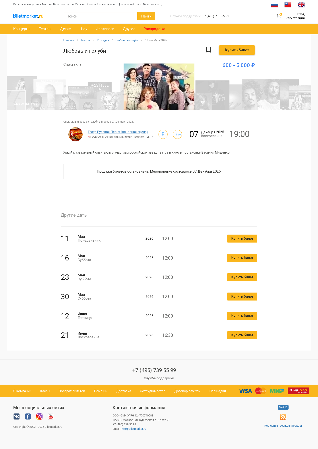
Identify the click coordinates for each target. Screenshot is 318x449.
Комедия (103, 40)
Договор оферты (187, 391)
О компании (22, 391)
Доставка (123, 391)
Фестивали (105, 29)
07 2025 (156, 40)
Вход (301, 14)
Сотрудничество (152, 391)
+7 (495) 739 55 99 (154, 370)
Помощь (100, 391)
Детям (65, 29)
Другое (129, 29)
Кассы (45, 391)
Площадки (217, 391)
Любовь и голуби (126, 40)
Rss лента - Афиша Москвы (283, 425)
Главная (68, 40)
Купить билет (237, 50)
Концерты (21, 29)
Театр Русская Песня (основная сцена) (118, 132)
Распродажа (154, 29)
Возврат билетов (72, 391)
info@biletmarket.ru (133, 428)
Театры (45, 29)
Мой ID (283, 407)
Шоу (83, 29)
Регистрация (295, 18)
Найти (146, 16)
